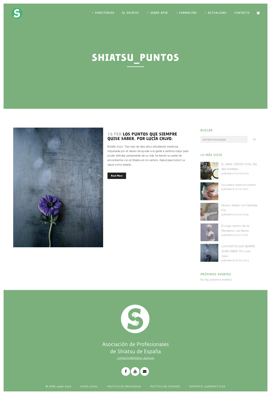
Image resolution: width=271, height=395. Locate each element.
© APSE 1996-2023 (58, 386)
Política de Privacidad (124, 386)
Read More (117, 175)
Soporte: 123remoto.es (207, 386)
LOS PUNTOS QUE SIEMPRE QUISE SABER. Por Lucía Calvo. (142, 136)
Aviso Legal (89, 386)
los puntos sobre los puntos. (239, 184)
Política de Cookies (165, 386)
